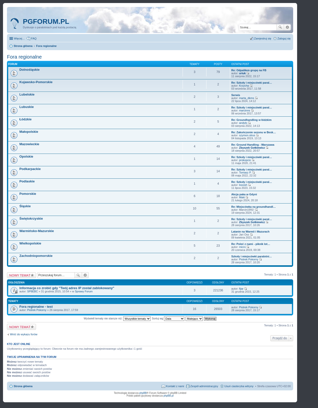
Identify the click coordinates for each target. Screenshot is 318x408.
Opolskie (26, 156)
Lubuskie (26, 107)
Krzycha (244, 85)
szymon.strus (247, 135)
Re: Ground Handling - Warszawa (252, 144)
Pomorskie (27, 194)
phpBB (143, 393)
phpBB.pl (168, 395)
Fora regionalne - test (36, 306)
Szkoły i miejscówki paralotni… (251, 256)
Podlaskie (27, 181)
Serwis (235, 95)
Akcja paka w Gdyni (244, 194)
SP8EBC (32, 291)
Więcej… (19, 38)
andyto (243, 122)
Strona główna (23, 386)
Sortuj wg (168, 318)
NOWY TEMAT (19, 275)
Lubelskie (27, 94)
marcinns (244, 110)
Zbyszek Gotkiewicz (252, 147)
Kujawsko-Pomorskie (35, 82)
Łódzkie (25, 119)
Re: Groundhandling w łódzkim (251, 119)
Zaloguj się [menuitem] (284, 38)
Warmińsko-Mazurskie (36, 231)
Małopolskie (28, 132)
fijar (241, 288)
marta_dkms (246, 98)
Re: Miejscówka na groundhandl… (253, 206)
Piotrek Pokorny (248, 259)
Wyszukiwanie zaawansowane (287, 27)
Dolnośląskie (29, 69)
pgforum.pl (46, 21)
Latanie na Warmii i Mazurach (250, 231)
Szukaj (280, 27)
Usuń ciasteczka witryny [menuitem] (238, 386)
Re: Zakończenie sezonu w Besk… (253, 132)
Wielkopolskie (30, 243)
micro (242, 246)
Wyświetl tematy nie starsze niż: (117, 318)
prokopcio (245, 160)
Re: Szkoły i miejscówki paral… (251, 82)
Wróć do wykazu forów (23, 334)
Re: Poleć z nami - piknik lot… (250, 243)
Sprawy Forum (84, 291)
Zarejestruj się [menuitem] (262, 38)
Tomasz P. (245, 172)
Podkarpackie (30, 169)
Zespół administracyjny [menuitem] (204, 386)
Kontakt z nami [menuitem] (175, 386)
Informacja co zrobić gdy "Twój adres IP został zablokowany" (66, 288)
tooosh (243, 184)
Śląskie (25, 206)
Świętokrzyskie (31, 218)
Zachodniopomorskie (35, 256)
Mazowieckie (29, 144)
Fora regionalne (24, 57)
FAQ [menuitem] (34, 38)
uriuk (242, 73)
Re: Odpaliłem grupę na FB (248, 70)
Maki (242, 197)
